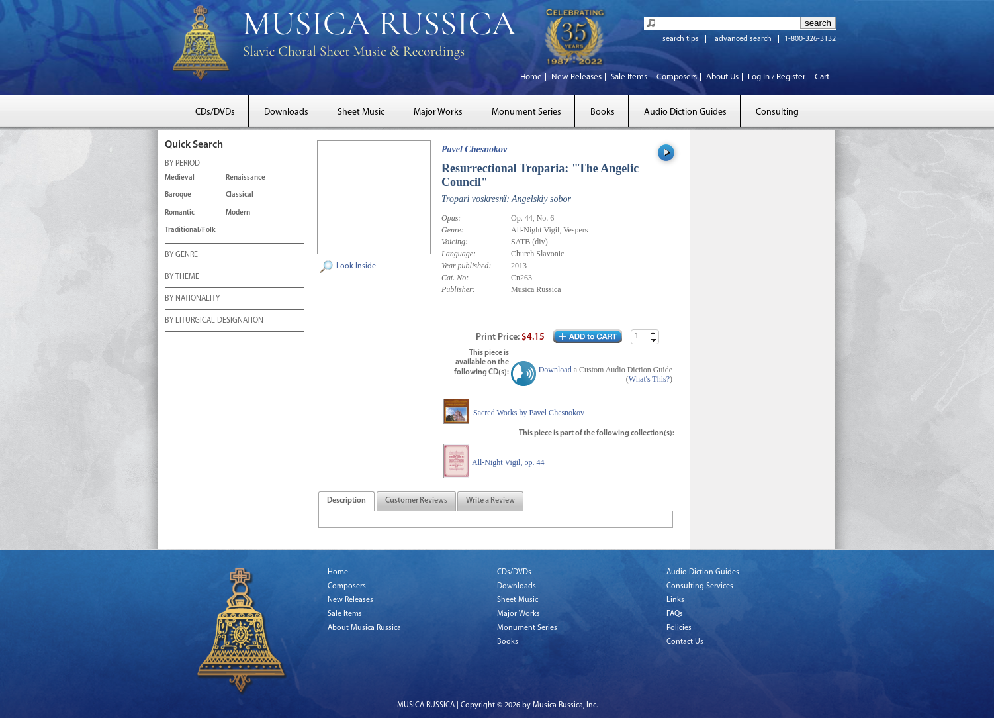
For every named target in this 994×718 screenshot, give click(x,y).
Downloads (286, 112)
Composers (676, 77)
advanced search (743, 39)
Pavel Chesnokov (474, 149)
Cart (822, 77)
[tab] (346, 501)
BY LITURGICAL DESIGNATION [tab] (214, 321)
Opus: (451, 218)
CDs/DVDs (215, 112)
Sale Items (629, 77)
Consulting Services (699, 586)
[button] (653, 333)
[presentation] (346, 501)
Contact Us (684, 642)
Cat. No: (455, 277)
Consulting (777, 112)
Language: (458, 253)
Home (531, 77)
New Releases (576, 77)
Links (675, 600)
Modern (238, 213)
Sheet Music (361, 112)
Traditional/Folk (190, 230)
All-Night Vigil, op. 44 (508, 462)
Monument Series (526, 112)
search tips (680, 39)
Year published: (466, 265)
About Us (722, 77)
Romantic (180, 213)
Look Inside (356, 266)
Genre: (452, 229)
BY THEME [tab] (182, 277)
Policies (679, 628)
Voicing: (454, 241)
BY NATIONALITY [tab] (192, 299)
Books (602, 112)
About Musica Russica (364, 628)
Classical (239, 195)
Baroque (178, 195)
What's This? (649, 379)
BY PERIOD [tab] (182, 164)
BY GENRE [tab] (181, 255)
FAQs (674, 614)
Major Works (438, 112)
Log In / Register (776, 77)
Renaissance (245, 177)
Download (555, 369)
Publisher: (458, 289)
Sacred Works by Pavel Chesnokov (528, 412)
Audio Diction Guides (685, 112)
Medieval (180, 177)
